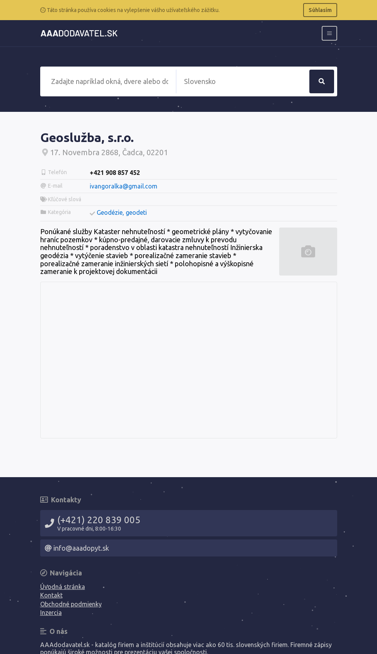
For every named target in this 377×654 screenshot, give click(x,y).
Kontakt (51, 595)
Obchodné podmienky (71, 604)
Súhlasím (320, 10)
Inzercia (51, 612)
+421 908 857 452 (115, 172)
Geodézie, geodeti (122, 212)
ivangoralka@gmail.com (123, 186)
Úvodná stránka (62, 586)
